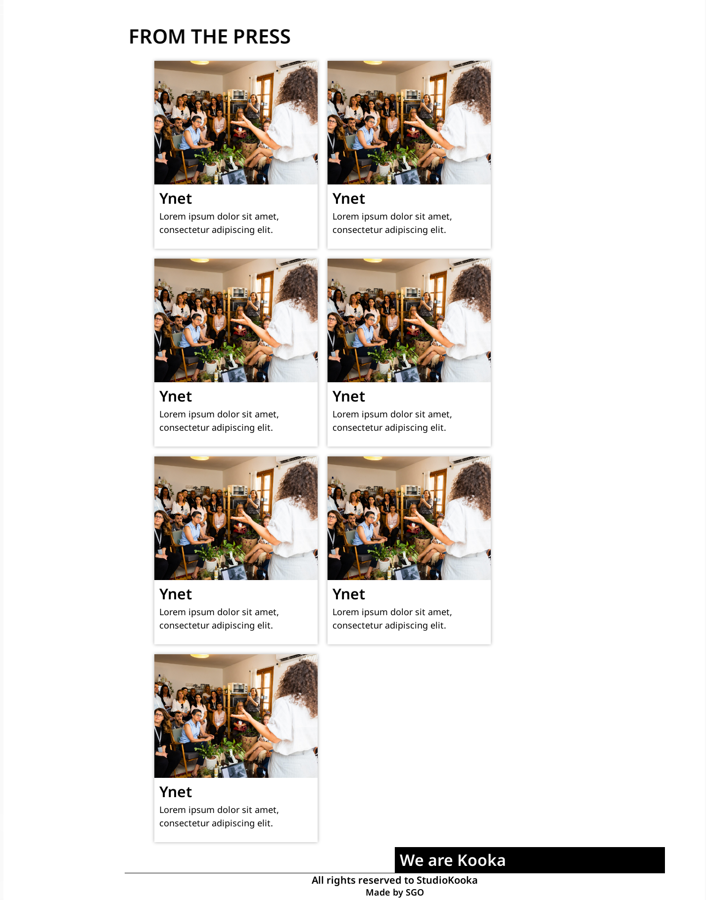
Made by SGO (395, 894)
